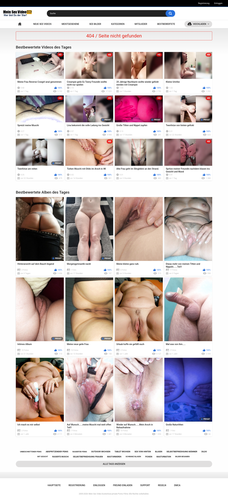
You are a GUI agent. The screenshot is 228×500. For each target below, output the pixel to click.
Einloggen (218, 3)
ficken (148, 456)
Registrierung (203, 3)
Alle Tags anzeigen (114, 464)
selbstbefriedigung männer (182, 451)
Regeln (162, 485)
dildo (204, 452)
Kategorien (118, 24)
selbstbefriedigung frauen (88, 456)
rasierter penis (80, 452)
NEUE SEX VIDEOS (42, 24)
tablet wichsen (122, 452)
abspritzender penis (57, 451)
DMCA (177, 485)
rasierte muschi (60, 457)
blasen (158, 452)
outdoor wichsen (100, 451)
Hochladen (199, 24)
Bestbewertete (166, 24)
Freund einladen (122, 485)
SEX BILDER (95, 24)
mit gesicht (42, 457)
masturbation (163, 457)
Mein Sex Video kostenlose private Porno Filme (108, 494)
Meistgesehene (70, 24)
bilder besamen (182, 457)
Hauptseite (20, 24)
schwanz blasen (133, 457)
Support (145, 485)
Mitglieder (141, 24)
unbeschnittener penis (30, 452)
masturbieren (114, 457)
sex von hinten (143, 451)
